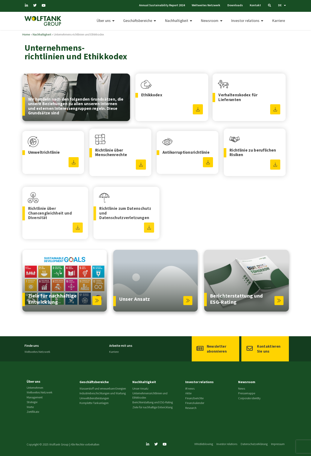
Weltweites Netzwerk (205, 5)
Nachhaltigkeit (42, 34)
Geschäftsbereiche (94, 382)
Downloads (235, 5)
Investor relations (199, 382)
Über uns (33, 381)
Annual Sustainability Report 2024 (161, 5)
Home (26, 34)
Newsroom (246, 382)
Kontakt (255, 5)
